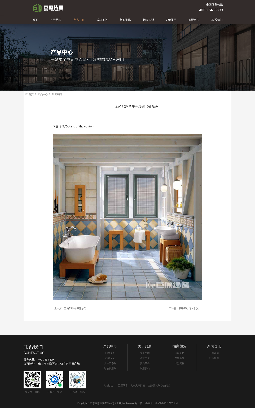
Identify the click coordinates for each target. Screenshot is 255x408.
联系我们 (217, 19)
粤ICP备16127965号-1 (166, 403)
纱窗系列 (57, 94)
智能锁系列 (110, 368)
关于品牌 (55, 19)
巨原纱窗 (123, 385)
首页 (35, 19)
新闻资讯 (125, 19)
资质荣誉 (145, 363)
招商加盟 (148, 19)
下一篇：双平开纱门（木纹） (185, 308)
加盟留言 (193, 19)
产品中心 (78, 19)
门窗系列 (110, 353)
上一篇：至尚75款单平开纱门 (70, 308)
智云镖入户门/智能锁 (159, 385)
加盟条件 (179, 358)
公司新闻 (214, 353)
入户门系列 (110, 363)
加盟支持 (179, 353)
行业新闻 (214, 358)
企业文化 (145, 358)
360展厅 (171, 19)
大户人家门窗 (137, 385)
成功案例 (102, 19)
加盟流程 (179, 363)
